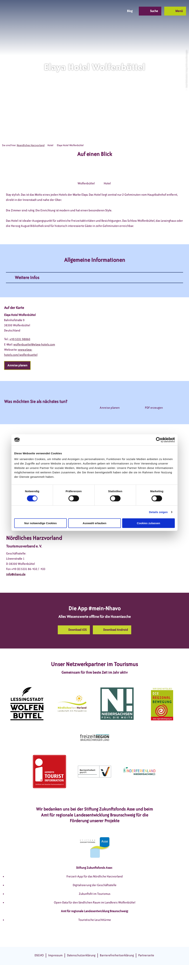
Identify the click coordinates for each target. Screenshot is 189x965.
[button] (93, 11)
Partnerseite (146, 955)
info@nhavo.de (15, 574)
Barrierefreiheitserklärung (117, 955)
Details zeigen (158, 511)
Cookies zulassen (148, 523)
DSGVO (39, 955)
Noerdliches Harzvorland (30, 145)
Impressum (55, 955)
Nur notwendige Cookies (40, 523)
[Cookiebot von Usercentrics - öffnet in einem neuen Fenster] (158, 439)
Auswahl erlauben (94, 523)
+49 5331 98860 (19, 339)
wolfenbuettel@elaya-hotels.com (34, 344)
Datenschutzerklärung (81, 955)
